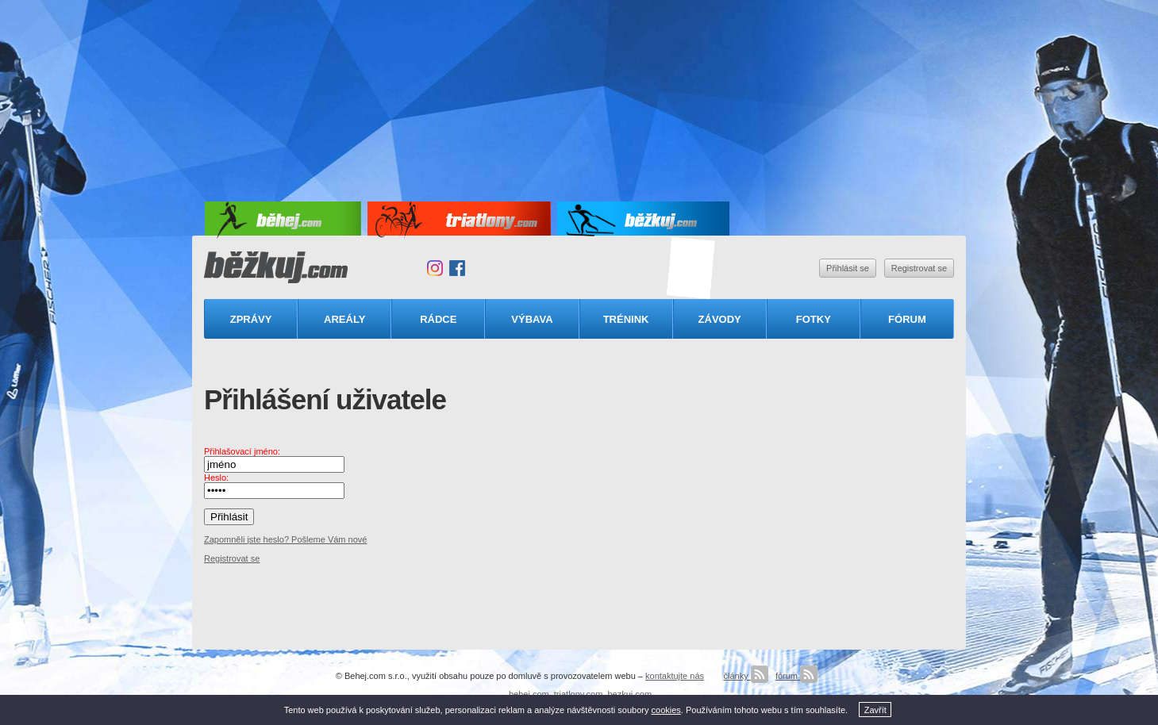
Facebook (457, 268)
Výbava (531, 319)
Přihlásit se (847, 268)
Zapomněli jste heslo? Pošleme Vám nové (285, 539)
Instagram (435, 268)
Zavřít (875, 710)
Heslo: (216, 477)
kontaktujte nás (674, 676)
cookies (666, 710)
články (745, 676)
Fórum (907, 319)
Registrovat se (919, 268)
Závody (719, 319)
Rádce (438, 319)
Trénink (626, 319)
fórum (796, 676)
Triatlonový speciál (691, 268)
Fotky (813, 319)
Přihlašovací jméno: (242, 451)
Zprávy (251, 319)
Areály (344, 319)
